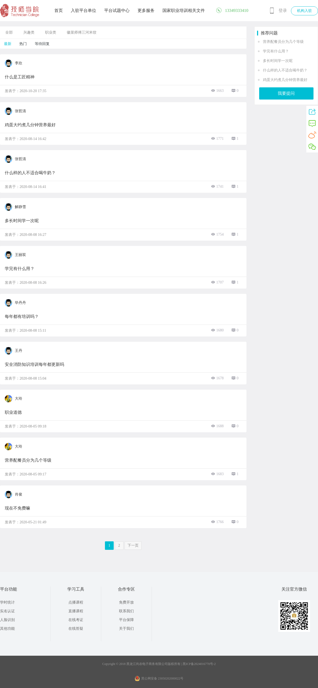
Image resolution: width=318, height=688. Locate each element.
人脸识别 (7, 620)
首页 (58, 10)
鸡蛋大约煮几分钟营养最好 (285, 80)
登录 (283, 10)
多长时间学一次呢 (278, 61)
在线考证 (75, 620)
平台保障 (126, 620)
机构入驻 (304, 11)
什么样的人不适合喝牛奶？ (285, 70)
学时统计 (7, 602)
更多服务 (146, 10)
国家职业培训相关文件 (183, 10)
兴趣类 (28, 32)
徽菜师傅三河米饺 (81, 32)
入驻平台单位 (83, 10)
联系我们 (126, 611)
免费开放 (126, 602)
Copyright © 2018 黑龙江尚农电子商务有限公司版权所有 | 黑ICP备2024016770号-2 (159, 664)
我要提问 (286, 93)
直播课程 (75, 611)
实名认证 (7, 611)
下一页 (133, 545)
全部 (9, 32)
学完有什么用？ (276, 51)
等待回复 (42, 44)
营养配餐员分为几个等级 (283, 42)
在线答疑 (75, 629)
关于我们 (126, 629)
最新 (7, 44)
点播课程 (75, 602)
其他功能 (7, 629)
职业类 (50, 32)
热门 (23, 44)
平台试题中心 (117, 10)
